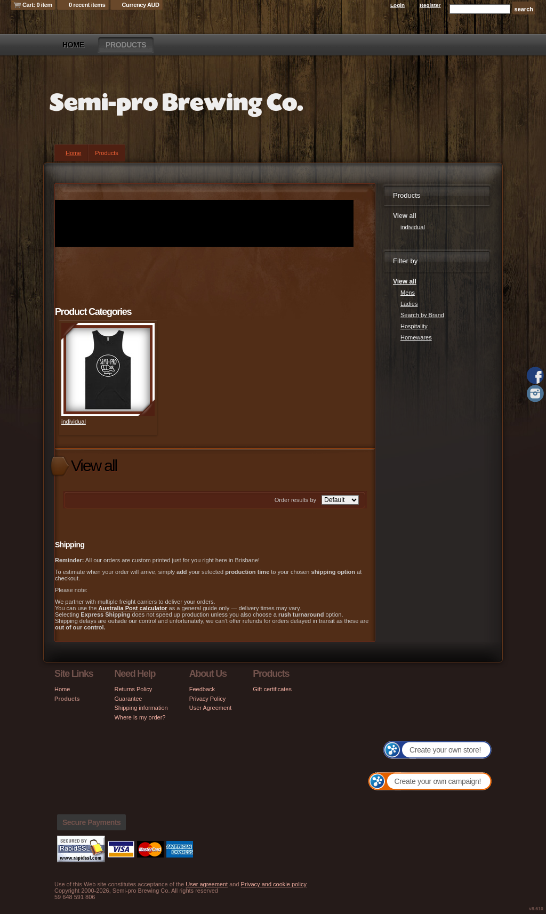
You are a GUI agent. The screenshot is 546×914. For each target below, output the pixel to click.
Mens (407, 292)
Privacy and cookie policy (274, 884)
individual (73, 421)
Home (73, 45)
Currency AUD (140, 5)
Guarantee (128, 698)
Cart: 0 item (37, 5)
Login (397, 5)
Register (430, 5)
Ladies (408, 304)
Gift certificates (272, 689)
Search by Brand (422, 315)
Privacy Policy (207, 698)
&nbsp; (108, 369)
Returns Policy (133, 689)
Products (126, 45)
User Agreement (210, 708)
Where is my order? (139, 717)
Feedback (202, 689)
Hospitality (414, 326)
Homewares (416, 337)
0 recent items (87, 5)
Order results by (295, 500)
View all (404, 281)
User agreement (207, 884)
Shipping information (140, 708)
